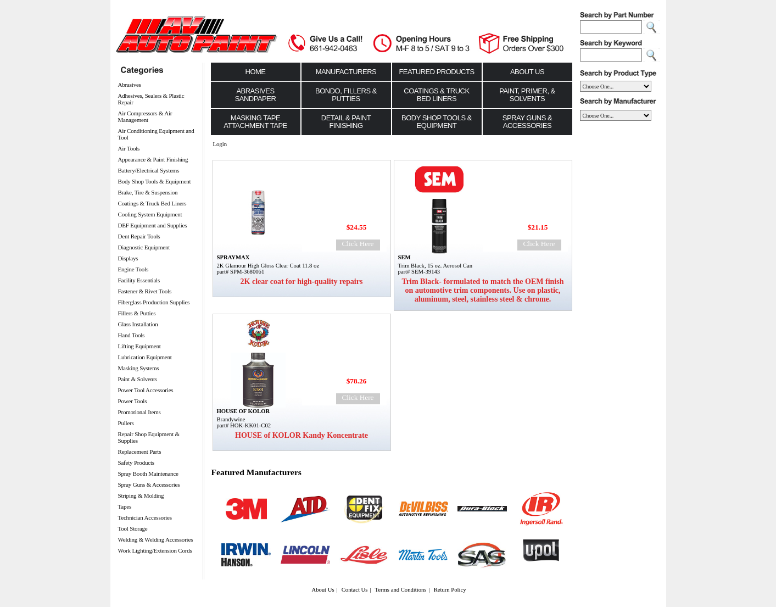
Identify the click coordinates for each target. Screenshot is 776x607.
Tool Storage (133, 528)
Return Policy (450, 590)
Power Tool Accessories (146, 390)
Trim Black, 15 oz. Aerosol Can (435, 266)
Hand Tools (131, 335)
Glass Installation (138, 324)
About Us (527, 72)
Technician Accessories (145, 517)
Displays (128, 258)
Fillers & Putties (137, 313)
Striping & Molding (141, 495)
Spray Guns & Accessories (149, 484)
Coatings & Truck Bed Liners (152, 203)
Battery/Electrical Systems (149, 170)
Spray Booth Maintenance (148, 473)
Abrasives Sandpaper (255, 95)
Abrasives (129, 84)
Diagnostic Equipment (144, 247)
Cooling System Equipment (150, 214)
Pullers (126, 423)
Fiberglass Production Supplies (154, 302)
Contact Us (355, 590)
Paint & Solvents (137, 379)
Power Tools (132, 401)
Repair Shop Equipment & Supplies (149, 437)
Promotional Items (139, 412)
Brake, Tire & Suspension (148, 192)
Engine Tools (133, 269)
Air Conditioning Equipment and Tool (156, 134)
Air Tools (129, 148)
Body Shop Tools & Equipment (154, 181)
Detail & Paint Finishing (346, 122)
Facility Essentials (139, 280)
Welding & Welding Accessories (155, 539)
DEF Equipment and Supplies (152, 225)
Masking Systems (138, 368)
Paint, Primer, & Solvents (527, 95)
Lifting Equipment (139, 346)
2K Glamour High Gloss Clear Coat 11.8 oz (268, 266)
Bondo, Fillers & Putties (346, 95)
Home (255, 72)
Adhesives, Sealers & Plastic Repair (151, 98)
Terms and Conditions (401, 590)
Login (220, 144)
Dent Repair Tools (139, 236)
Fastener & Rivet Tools (145, 291)
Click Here (357, 244)
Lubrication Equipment (145, 357)
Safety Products (136, 462)
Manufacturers (346, 72)
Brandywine (231, 419)
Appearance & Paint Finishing (153, 159)
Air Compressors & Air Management (145, 116)
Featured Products (436, 72)
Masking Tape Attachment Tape (255, 122)
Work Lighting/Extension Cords (155, 550)
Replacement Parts (139, 451)
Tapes (125, 506)
